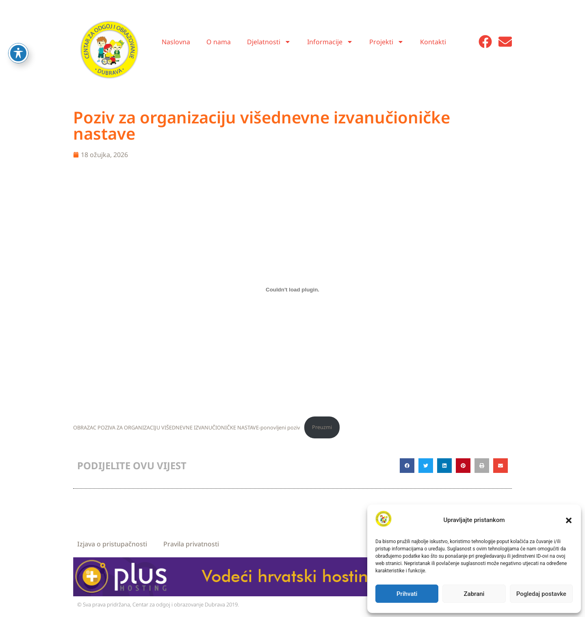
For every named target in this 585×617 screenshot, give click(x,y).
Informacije (330, 42)
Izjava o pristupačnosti (112, 543)
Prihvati (406, 594)
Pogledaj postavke (541, 594)
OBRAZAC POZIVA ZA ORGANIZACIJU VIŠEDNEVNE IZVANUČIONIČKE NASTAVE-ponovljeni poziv (186, 427)
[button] (569, 520)
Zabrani (474, 594)
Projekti (386, 42)
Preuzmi (322, 427)
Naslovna (176, 41)
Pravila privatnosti (191, 543)
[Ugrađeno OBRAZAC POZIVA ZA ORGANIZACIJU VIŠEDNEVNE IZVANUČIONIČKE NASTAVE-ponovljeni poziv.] (292, 289)
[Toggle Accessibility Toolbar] (18, 37)
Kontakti (433, 41)
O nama (218, 41)
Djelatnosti (269, 42)
